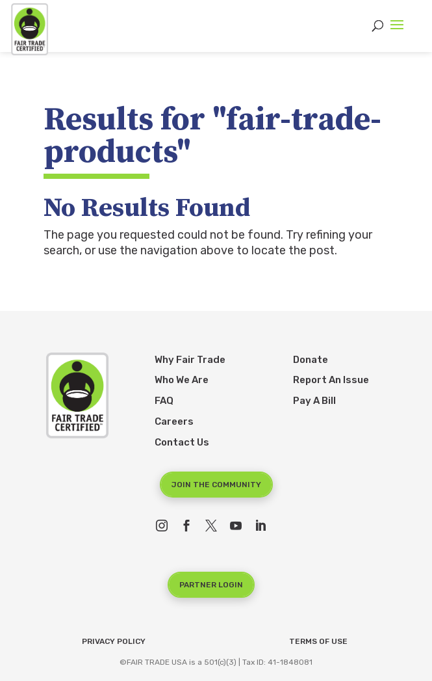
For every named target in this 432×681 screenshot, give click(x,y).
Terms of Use (318, 641)
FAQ (164, 401)
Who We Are (182, 380)
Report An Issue (331, 380)
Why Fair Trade (190, 360)
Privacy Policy (114, 641)
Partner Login (211, 584)
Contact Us (182, 442)
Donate (310, 360)
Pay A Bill (314, 401)
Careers (174, 421)
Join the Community (216, 484)
